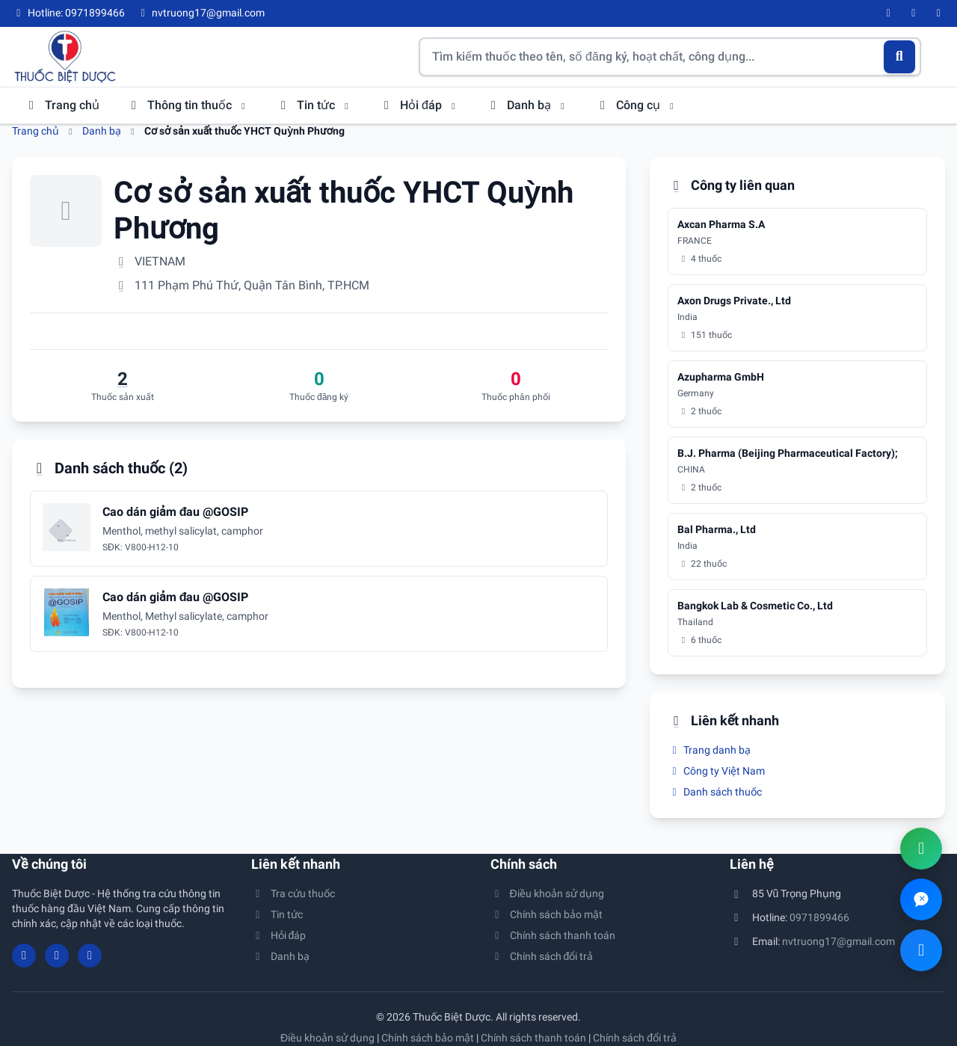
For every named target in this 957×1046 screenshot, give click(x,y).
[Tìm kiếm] (900, 56)
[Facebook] (889, 13)
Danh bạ (527, 105)
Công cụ (636, 105)
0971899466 (819, 917)
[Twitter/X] (939, 13)
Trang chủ (61, 105)
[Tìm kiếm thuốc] (670, 56)
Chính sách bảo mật (546, 914)
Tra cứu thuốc (293, 893)
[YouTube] (913, 13)
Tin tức (314, 105)
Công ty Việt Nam (716, 771)
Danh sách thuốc (715, 792)
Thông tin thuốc (187, 105)
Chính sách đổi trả (541, 956)
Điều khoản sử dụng (547, 893)
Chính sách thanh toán (552, 935)
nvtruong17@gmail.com (838, 941)
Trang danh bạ (709, 750)
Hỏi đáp (419, 105)
